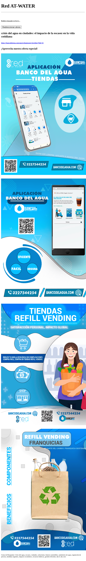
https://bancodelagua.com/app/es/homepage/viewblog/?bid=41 (22, 43)
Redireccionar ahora (11, 27)
